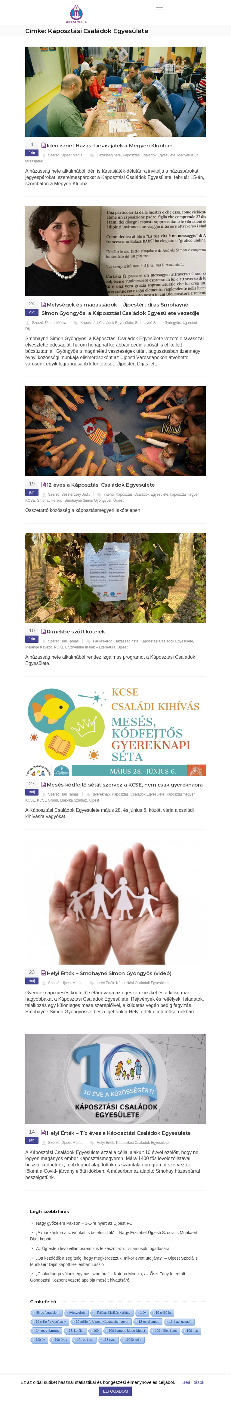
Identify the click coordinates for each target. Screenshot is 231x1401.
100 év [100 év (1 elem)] (40, 1339)
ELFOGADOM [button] (115, 1391)
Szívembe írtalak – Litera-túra (91, 647)
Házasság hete (109, 155)
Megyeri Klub (188, 155)
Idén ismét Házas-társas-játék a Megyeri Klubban (110, 146)
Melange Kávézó (38, 647)
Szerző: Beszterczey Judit (69, 494)
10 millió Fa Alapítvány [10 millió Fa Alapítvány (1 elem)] (51, 1321)
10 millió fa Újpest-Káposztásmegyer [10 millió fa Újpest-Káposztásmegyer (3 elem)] (102, 1321)
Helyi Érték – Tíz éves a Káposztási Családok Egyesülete (119, 1133)
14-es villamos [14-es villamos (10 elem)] (47, 1331)
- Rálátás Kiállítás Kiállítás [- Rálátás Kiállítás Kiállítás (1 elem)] (112, 1312)
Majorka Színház (73, 800)
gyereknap (101, 794)
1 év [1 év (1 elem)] (143, 1312)
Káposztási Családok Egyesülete (149, 155)
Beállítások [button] (193, 1382)
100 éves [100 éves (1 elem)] (61, 1339)
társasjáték (34, 161)
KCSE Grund (47, 800)
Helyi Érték (105, 983)
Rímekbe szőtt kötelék (76, 632)
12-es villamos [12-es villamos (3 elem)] (148, 1321)
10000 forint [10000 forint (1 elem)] (133, 1339)
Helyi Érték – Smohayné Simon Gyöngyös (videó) (109, 973)
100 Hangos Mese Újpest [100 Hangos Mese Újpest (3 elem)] (127, 1330)
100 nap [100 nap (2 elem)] (192, 1330)
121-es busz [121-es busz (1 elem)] (85, 1339)
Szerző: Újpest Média (65, 155)
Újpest (118, 500)
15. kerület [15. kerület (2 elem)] (76, 1330)
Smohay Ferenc (50, 500)
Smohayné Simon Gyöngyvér (88, 500)
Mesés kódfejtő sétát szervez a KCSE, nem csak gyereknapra (125, 785)
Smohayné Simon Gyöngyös (158, 323)
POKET (60, 647)
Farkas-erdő (102, 641)
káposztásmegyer (184, 494)
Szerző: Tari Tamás (63, 641)
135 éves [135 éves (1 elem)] (109, 1339)
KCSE (30, 500)
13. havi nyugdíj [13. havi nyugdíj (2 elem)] (180, 1321)
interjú (109, 494)
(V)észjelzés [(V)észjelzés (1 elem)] (77, 1312)
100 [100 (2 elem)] (96, 1330)
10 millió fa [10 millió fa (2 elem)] (163, 1312)
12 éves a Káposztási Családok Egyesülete (101, 485)
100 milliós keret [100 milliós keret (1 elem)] (166, 1330)
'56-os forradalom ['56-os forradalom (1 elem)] (47, 1312)
